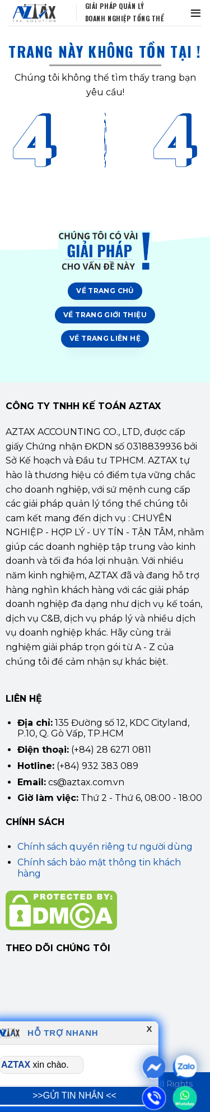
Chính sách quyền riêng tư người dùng (105, 846)
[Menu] (196, 12)
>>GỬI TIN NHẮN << (74, 1095)
